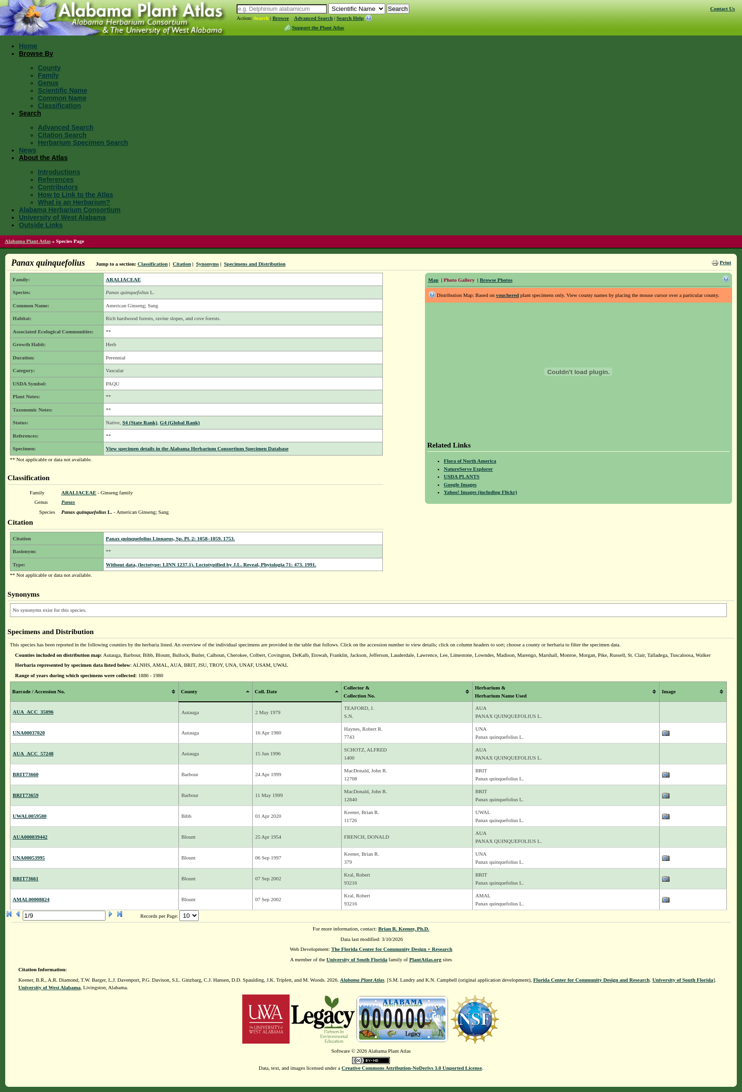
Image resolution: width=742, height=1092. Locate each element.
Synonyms (207, 264)
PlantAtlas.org (425, 959)
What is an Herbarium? (74, 202)
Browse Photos (496, 280)
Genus (48, 83)
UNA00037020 (29, 732)
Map (433, 280)
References (56, 179)
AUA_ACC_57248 (33, 753)
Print (725, 262)
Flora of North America (470, 461)
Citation (182, 264)
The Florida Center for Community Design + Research (391, 949)
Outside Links (41, 225)
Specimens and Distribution (254, 264)
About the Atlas (43, 157)
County (49, 68)
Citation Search (62, 135)
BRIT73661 (25, 878)
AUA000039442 (30, 837)
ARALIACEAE (123, 279)
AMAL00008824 (31, 899)
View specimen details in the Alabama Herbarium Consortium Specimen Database (197, 448)
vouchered (507, 295)
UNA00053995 (29, 857)
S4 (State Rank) (139, 422)
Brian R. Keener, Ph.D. (403, 928)
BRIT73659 (25, 795)
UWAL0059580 (30, 816)
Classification (59, 105)
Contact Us (722, 8)
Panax (68, 502)
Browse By (36, 53)
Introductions (59, 172)
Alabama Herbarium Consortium (70, 210)
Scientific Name (62, 90)
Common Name (62, 98)
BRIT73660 (25, 774)
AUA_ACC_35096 (33, 712)
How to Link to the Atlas (75, 194)
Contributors (58, 187)
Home (28, 46)
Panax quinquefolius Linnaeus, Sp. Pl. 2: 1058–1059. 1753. (170, 538)
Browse (281, 18)
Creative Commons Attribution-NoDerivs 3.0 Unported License (412, 1068)
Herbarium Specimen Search (83, 142)
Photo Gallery (459, 280)
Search (261, 18)
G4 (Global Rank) (180, 422)
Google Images (460, 484)
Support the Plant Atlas (318, 27)
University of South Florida (357, 959)
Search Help (350, 18)
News (27, 150)
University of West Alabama (62, 217)
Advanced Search (313, 18)
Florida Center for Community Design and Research (591, 980)
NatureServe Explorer (468, 469)
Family (48, 75)
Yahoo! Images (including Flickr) (480, 492)
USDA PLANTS (462, 476)
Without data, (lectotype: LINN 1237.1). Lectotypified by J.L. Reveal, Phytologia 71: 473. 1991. (211, 564)
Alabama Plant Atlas (28, 241)
